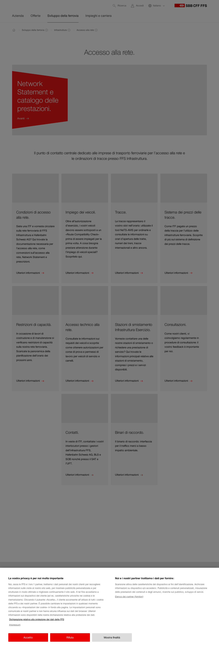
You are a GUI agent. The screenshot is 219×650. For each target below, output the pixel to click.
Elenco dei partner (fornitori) (129, 599)
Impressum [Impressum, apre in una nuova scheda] (14, 628)
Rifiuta (70, 640)
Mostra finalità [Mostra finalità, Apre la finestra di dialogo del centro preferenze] (112, 640)
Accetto (28, 640)
